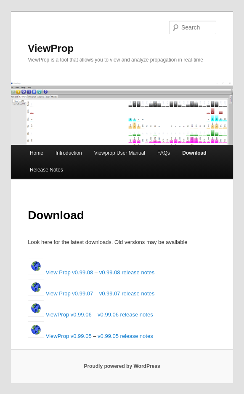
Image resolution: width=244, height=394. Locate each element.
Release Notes (46, 170)
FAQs (163, 153)
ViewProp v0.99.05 (60, 336)
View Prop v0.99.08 (60, 272)
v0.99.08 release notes (127, 272)
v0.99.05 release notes (125, 336)
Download (194, 153)
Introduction (69, 153)
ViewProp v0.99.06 (60, 314)
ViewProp (51, 48)
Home (36, 153)
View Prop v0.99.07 (60, 293)
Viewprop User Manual (119, 153)
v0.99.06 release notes (125, 314)
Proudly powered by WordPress (122, 366)
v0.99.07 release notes (127, 293)
